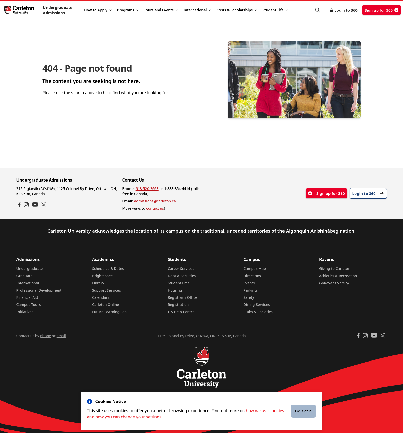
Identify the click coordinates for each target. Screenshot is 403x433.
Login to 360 (346, 10)
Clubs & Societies (257, 311)
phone (45, 335)
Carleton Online (105, 304)
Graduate (24, 275)
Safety (248, 297)
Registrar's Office (182, 297)
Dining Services (256, 304)
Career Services (181, 268)
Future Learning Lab (109, 311)
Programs (127, 9)
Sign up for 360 (381, 10)
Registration (178, 304)
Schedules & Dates (108, 268)
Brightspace (102, 275)
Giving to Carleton (334, 268)
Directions (252, 275)
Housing (175, 290)
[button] (320, 10)
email (61, 335)
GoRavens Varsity (334, 283)
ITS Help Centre (181, 311)
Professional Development (39, 290)
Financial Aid (27, 297)
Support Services (106, 290)
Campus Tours (28, 304)
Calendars (100, 297)
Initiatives (24, 311)
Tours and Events (161, 9)
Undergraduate (29, 268)
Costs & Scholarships (236, 9)
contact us (155, 208)
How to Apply (98, 9)
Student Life (275, 9)
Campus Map (254, 268)
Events (249, 283)
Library (98, 283)
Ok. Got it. (303, 411)
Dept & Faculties (182, 275)
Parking (250, 290)
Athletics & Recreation (338, 275)
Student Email (180, 283)
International (197, 9)
